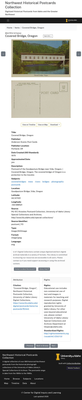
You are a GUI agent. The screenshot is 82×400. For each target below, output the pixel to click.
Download (54, 125)
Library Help (44, 269)
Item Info (48, 36)
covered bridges (18, 182)
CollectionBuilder (73, 363)
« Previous (29, 346)
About (33, 383)
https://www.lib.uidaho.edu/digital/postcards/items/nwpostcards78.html (25, 306)
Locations (38, 379)
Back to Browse (42, 346)
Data (25, 383)
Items (17, 28)
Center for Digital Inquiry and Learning (41, 392)
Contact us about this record (25, 269)
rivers (37, 182)
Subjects (27, 379)
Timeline (15, 383)
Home (9, 28)
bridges (45, 182)
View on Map (43, 125)
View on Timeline (28, 125)
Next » (54, 346)
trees (30, 182)
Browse (16, 379)
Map (6, 383)
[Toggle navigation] (8, 20)
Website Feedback (74, 368)
